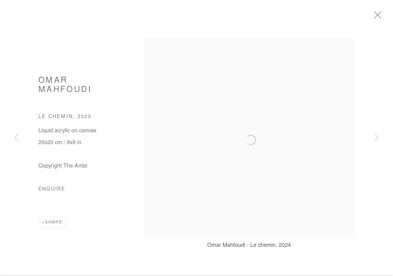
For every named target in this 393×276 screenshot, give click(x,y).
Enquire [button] (51, 193)
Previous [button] (16, 138)
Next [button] (376, 138)
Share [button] (54, 226)
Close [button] (382, 17)
